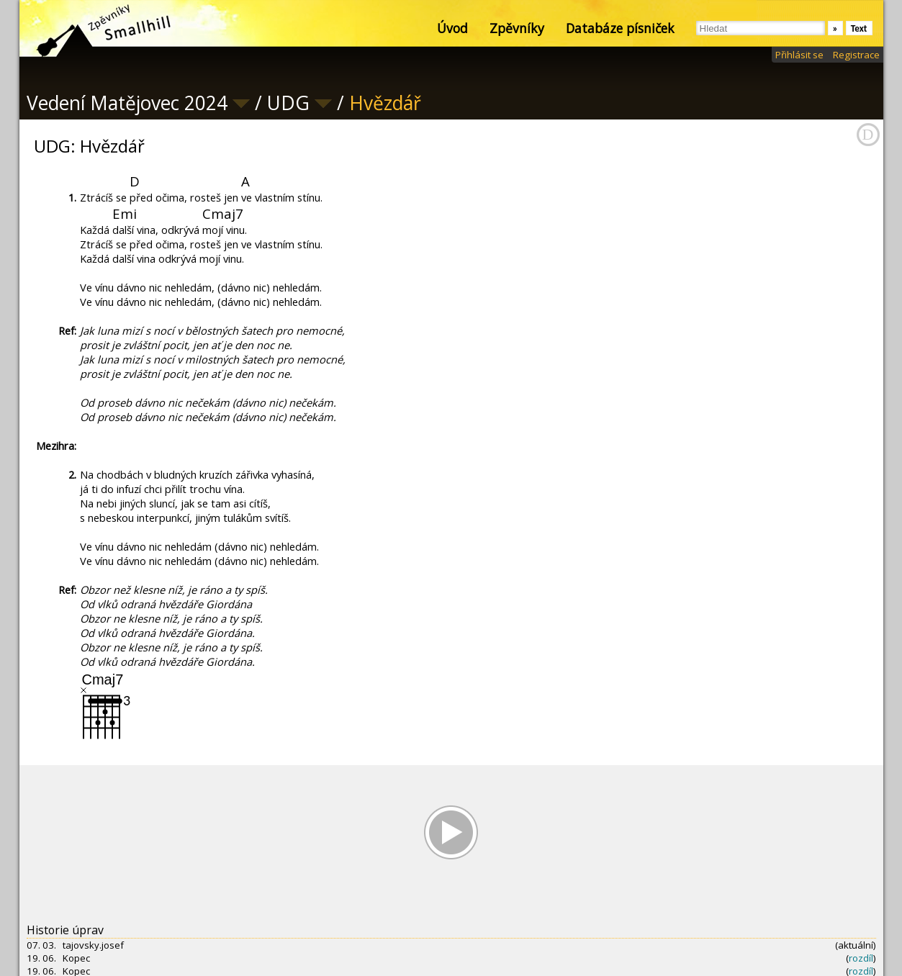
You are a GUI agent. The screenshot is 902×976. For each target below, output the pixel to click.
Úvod (452, 28)
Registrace (856, 54)
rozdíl (861, 958)
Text (859, 28)
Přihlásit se (799, 54)
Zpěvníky (517, 28)
